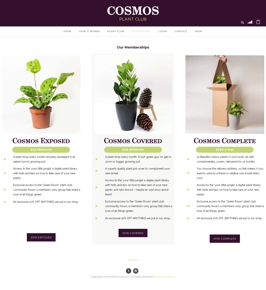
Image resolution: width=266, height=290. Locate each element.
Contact (180, 31)
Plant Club (115, 31)
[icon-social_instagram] (136, 271)
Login (162, 31)
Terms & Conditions (164, 276)
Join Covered (133, 232)
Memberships (141, 31)
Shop (198, 31)
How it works (89, 31)
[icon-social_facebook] (129, 271)
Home (68, 31)
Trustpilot (133, 259)
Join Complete (224, 238)
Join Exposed (41, 237)
